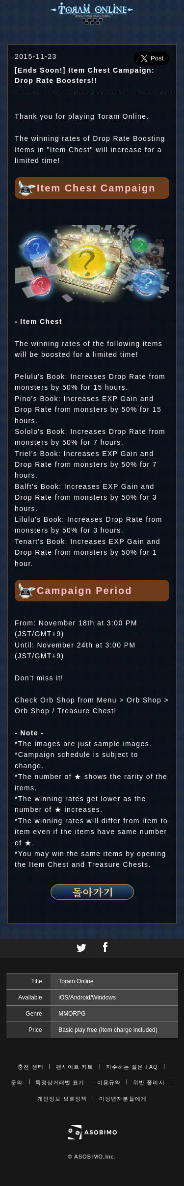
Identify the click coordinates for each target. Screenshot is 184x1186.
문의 (17, 1082)
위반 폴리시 (149, 1082)
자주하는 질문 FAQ (132, 1067)
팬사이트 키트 (75, 1067)
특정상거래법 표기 (60, 1082)
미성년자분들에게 (123, 1099)
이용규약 (109, 1082)
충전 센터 (31, 1067)
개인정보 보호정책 (62, 1099)
